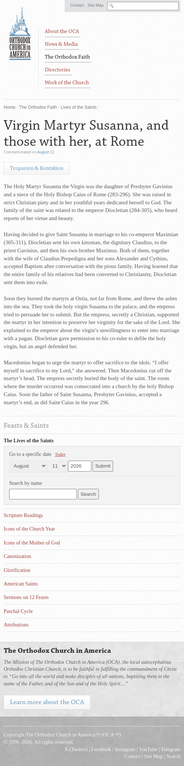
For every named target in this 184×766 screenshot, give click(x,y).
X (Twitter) (75, 749)
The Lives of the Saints (29, 440)
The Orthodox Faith (38, 107)
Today (60, 454)
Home (9, 107)
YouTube (148, 749)
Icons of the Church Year (29, 529)
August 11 (45, 152)
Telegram (170, 749)
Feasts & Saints (26, 425)
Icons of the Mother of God (32, 543)
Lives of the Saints (79, 107)
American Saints (21, 584)
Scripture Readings (23, 515)
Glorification (17, 570)
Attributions (16, 625)
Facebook (101, 749)
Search (173, 756)
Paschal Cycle (18, 611)
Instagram (125, 749)
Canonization (17, 556)
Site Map (96, 5)
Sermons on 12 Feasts (26, 597)
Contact (77, 5)
